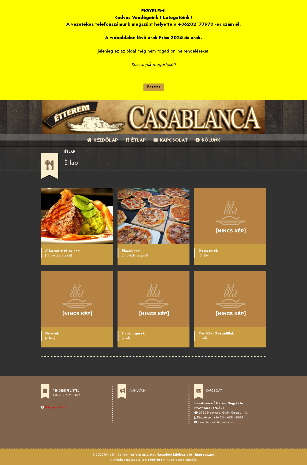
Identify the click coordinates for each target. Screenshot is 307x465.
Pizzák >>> (131, 250)
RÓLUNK (207, 140)
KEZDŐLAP (102, 140)
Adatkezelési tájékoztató (171, 454)
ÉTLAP (136, 140)
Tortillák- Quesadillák (216, 333)
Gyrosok (52, 333)
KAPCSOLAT (171, 140)
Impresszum (205, 454)
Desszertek (208, 250)
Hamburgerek (133, 333)
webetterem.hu (157, 459)
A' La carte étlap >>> (62, 250)
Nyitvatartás (55, 407)
